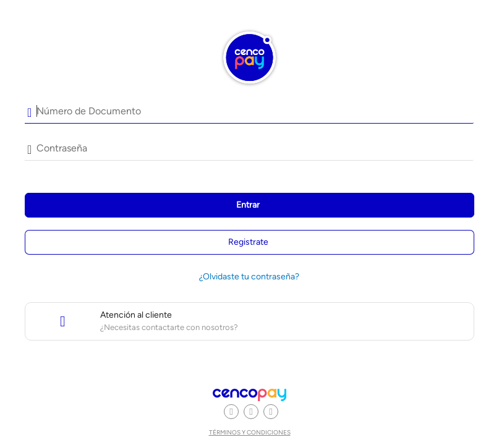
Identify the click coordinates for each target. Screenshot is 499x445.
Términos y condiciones (250, 432)
